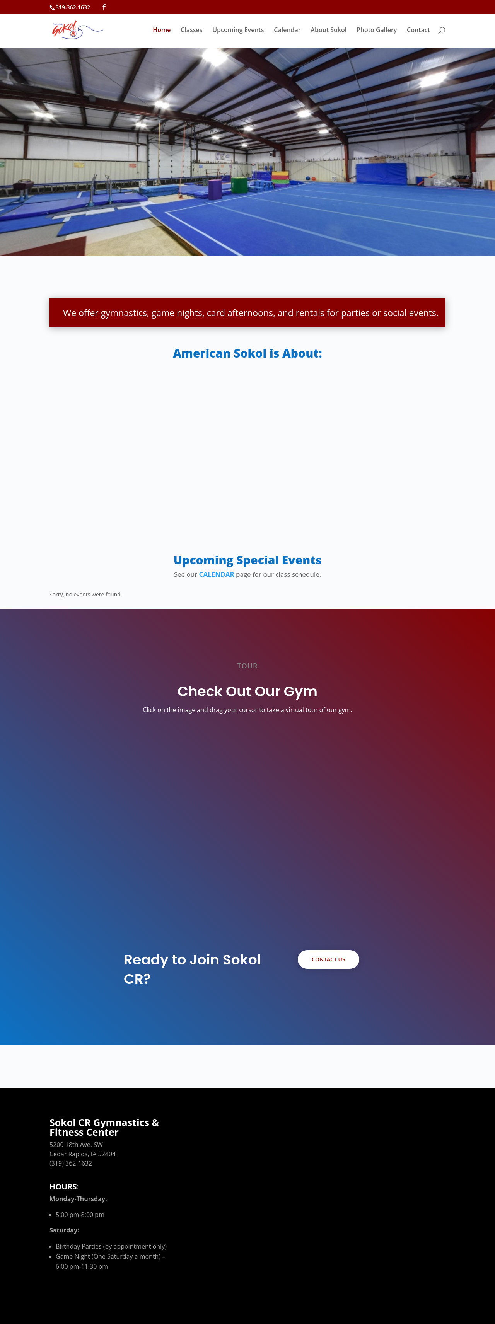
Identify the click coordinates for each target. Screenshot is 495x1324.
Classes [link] (191, 30)
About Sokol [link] (328, 30)
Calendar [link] (287, 30)
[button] (104, 7)
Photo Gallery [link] (377, 30)
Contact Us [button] (328, 959)
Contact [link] (418, 30)
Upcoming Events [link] (238, 30)
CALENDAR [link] (216, 574)
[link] (87, 29)
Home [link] (162, 30)
